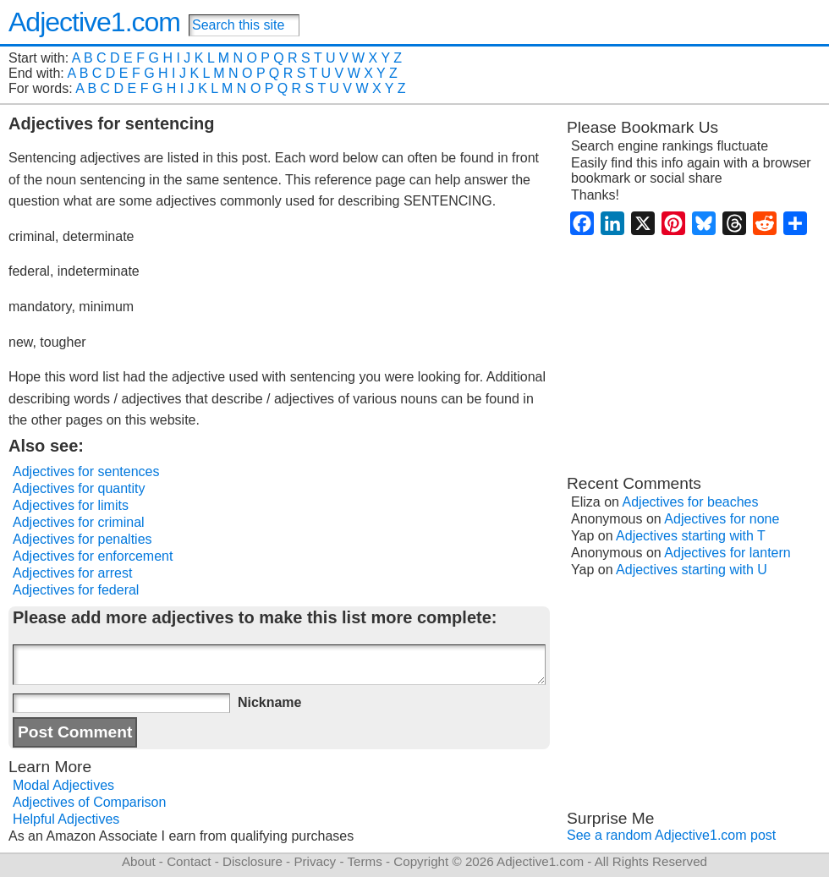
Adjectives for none (721, 519)
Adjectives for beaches (691, 502)
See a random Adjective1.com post (671, 835)
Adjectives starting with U (691, 569)
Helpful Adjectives (66, 819)
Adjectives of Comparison (89, 802)
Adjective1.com (94, 22)
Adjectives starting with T (691, 536)
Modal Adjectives (63, 785)
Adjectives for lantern (727, 552)
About (139, 861)
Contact (189, 861)
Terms (364, 861)
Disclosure (252, 861)
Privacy (315, 861)
